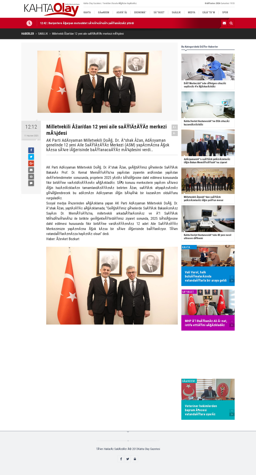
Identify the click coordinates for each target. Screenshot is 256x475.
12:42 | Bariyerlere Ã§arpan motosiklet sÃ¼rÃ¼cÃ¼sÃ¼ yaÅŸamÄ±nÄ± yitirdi (87, 23)
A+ (175, 127)
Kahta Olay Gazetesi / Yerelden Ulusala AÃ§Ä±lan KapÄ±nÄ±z (110, 3)
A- (174, 133)
